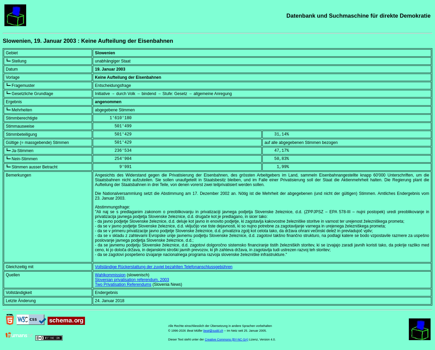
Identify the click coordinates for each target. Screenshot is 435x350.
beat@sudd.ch (213, 330)
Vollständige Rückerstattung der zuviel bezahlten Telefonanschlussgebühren (163, 266)
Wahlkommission (110, 275)
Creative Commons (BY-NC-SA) (226, 339)
